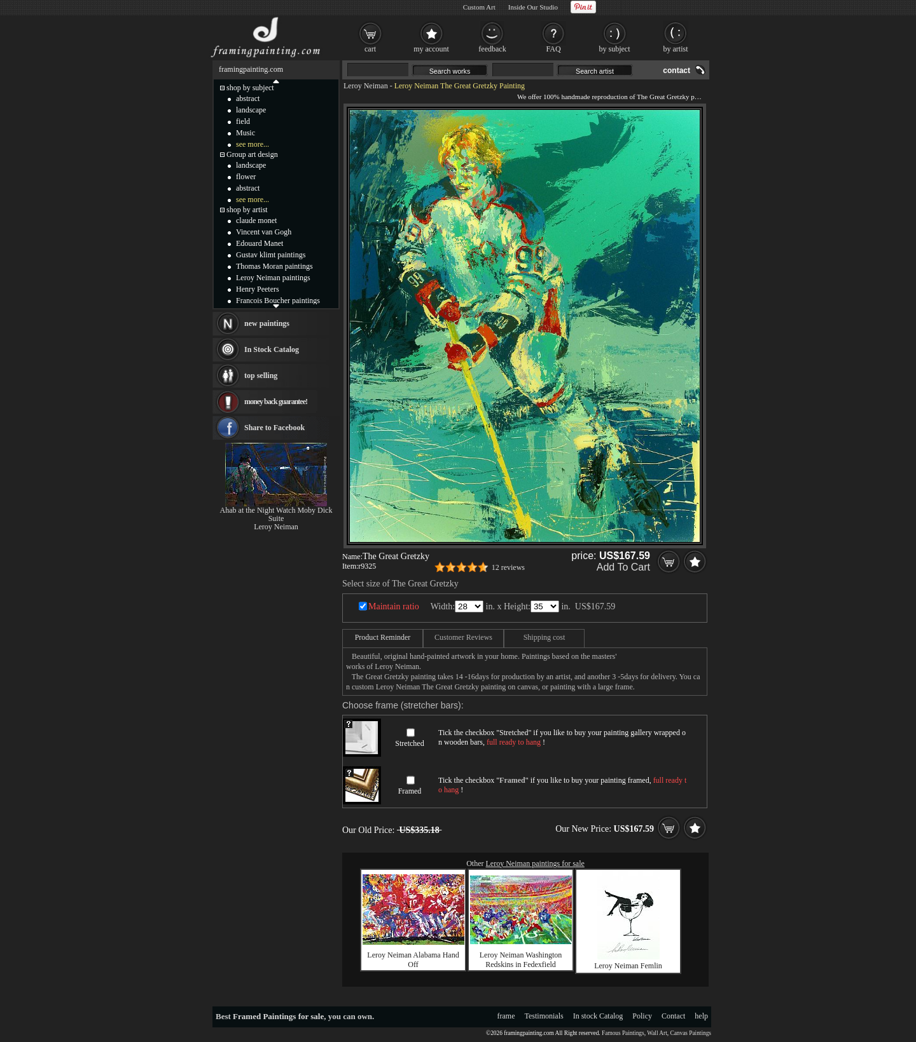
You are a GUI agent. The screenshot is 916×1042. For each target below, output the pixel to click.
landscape (251, 109)
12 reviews (508, 567)
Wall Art (657, 1033)
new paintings (266, 323)
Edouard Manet (259, 243)
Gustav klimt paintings (270, 254)
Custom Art (479, 7)
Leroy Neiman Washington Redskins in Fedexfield (521, 960)
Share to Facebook (274, 427)
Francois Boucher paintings (278, 300)
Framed (410, 791)
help (701, 1016)
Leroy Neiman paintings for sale (535, 863)
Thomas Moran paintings (274, 266)
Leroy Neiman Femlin (628, 965)
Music (245, 132)
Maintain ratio (393, 606)
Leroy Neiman (366, 85)
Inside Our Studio (533, 7)
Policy (642, 1016)
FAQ (553, 48)
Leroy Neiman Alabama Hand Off (413, 960)
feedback (492, 48)
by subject (614, 48)
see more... (252, 144)
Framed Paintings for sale (278, 1016)
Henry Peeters (257, 289)
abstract (248, 98)
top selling (260, 375)
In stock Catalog (598, 1016)
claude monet (256, 220)
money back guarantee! (275, 401)
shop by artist (247, 209)
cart (370, 48)
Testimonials (544, 1016)
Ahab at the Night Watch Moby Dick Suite (276, 514)
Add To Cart (623, 567)
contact (676, 70)
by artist (675, 48)
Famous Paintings (623, 1033)
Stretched (409, 743)
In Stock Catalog (271, 349)
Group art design (252, 154)
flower (246, 176)
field (243, 121)
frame (506, 1016)
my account (431, 48)
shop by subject (250, 87)
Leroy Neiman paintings (273, 277)
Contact (673, 1016)
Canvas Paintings (690, 1033)
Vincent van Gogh (263, 231)
